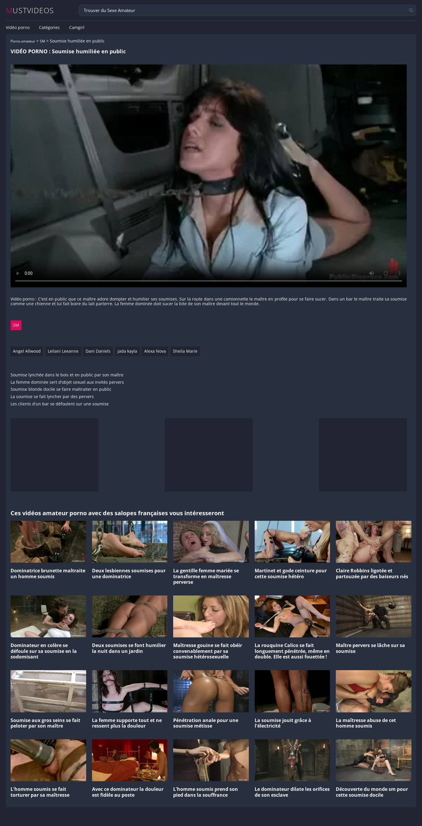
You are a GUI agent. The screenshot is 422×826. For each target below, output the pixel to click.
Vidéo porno (18, 27)
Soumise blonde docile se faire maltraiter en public (61, 389)
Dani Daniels (98, 351)
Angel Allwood (27, 351)
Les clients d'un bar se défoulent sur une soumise (60, 404)
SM (42, 41)
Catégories (49, 27)
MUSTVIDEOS (30, 10)
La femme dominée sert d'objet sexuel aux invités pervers (67, 382)
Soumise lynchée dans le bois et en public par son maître (67, 375)
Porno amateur (23, 41)
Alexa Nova (155, 351)
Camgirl (76, 27)
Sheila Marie (185, 351)
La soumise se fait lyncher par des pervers (52, 396)
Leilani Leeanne (63, 351)
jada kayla (127, 351)
